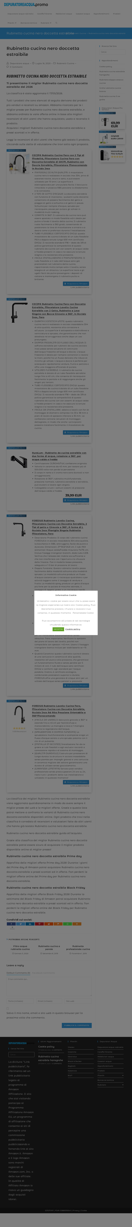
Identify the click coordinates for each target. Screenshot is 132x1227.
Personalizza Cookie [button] (83, 613)
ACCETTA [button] (58, 629)
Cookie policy (83, 605)
